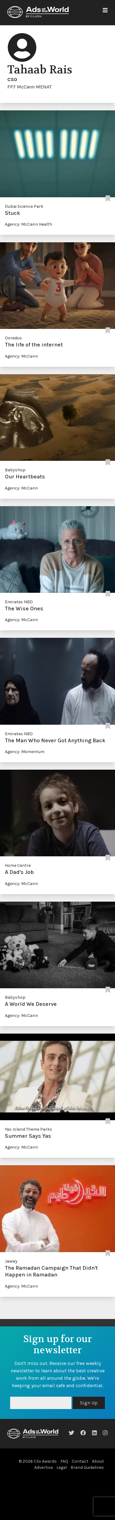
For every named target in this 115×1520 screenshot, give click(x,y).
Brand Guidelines (87, 1467)
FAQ (64, 1461)
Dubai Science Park (24, 206)
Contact (80, 1461)
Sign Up (89, 1403)
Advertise (43, 1467)
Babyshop (15, 470)
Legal (61, 1467)
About (98, 1461)
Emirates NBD (19, 601)
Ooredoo (13, 338)
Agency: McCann (21, 356)
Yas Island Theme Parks (28, 1129)
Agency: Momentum (24, 751)
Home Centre (18, 865)
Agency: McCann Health (28, 224)
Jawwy (11, 1261)
